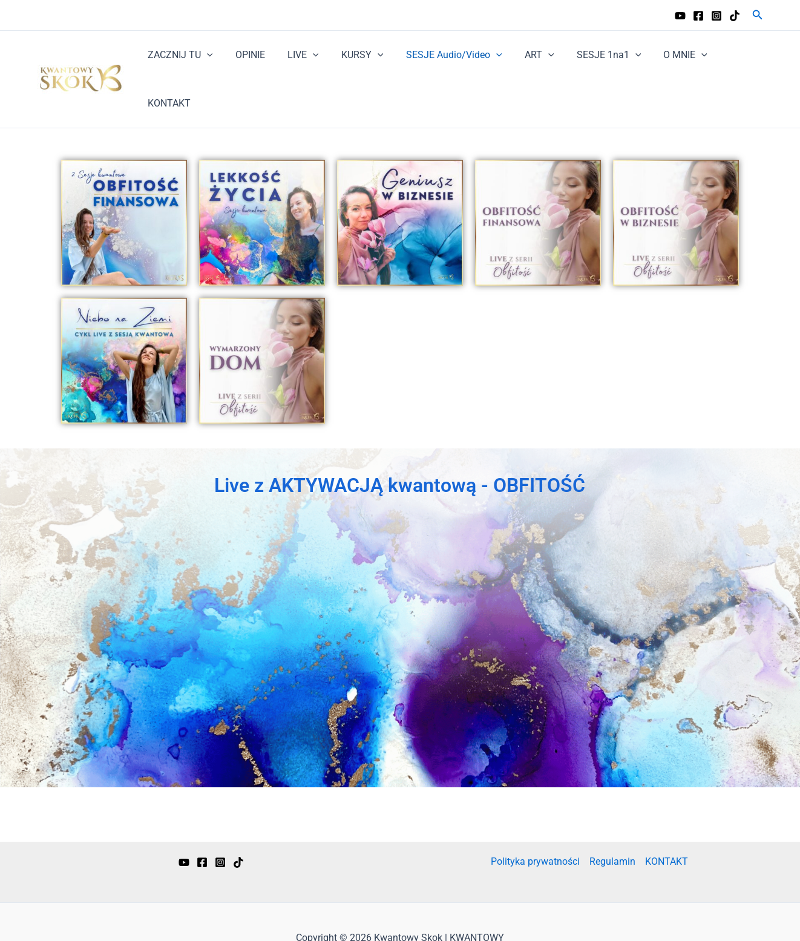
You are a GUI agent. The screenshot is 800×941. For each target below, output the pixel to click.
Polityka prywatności (535, 813)
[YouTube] (680, 15)
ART (529, 55)
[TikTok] (734, 15)
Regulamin (612, 813)
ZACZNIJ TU (186, 55)
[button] (757, 14)
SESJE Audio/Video (447, 55)
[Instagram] (716, 15)
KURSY (359, 55)
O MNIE (669, 55)
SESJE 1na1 (595, 55)
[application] (213, 55)
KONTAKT (731, 55)
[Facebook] (698, 15)
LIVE (302, 55)
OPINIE (252, 55)
